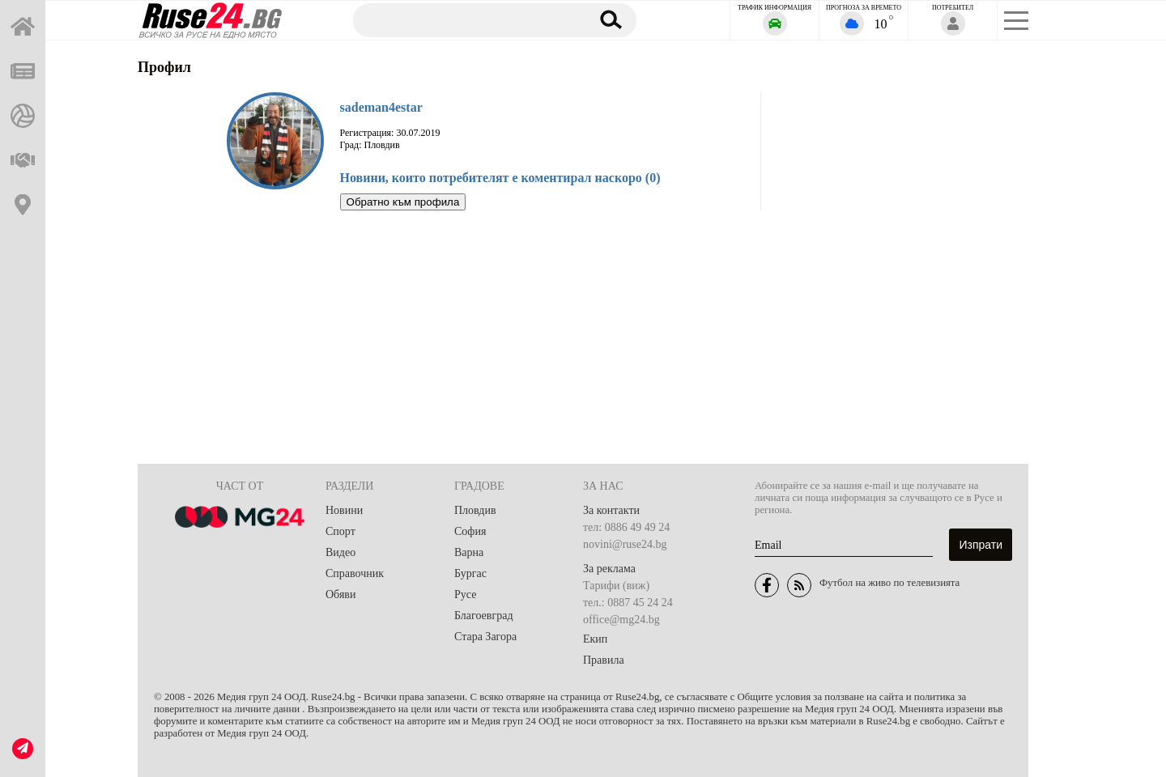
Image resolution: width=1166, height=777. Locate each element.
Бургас (470, 573)
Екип (595, 639)
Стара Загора (485, 637)
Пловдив (475, 510)
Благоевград (483, 615)
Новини (344, 510)
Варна (468, 552)
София (470, 531)
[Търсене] (464, 19)
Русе (465, 594)
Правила (603, 660)
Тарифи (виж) (616, 586)
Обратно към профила (403, 202)
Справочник (355, 573)
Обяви (340, 594)
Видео (340, 552)
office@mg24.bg (621, 620)
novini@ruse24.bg (625, 544)
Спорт (340, 531)
